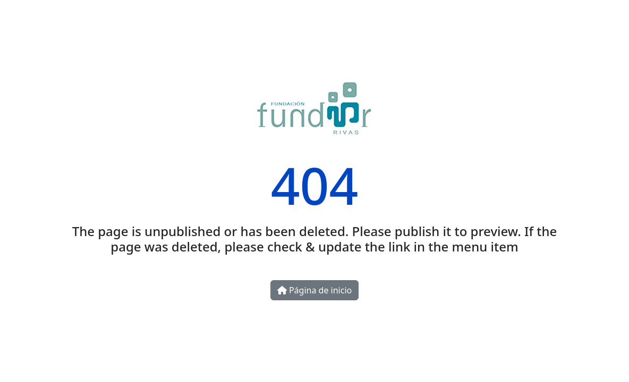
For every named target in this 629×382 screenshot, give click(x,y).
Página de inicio (314, 290)
